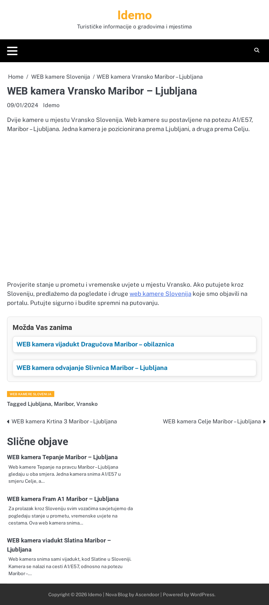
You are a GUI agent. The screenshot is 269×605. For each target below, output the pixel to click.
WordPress (202, 594)
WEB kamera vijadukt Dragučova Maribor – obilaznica (95, 344)
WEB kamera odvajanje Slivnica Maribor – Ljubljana (91, 367)
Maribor (64, 404)
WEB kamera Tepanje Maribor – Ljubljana (62, 457)
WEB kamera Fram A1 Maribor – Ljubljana (63, 498)
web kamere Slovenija (160, 293)
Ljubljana (39, 404)
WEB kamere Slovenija (30, 394)
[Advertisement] (134, 221)
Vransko (87, 404)
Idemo (134, 15)
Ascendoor (147, 594)
